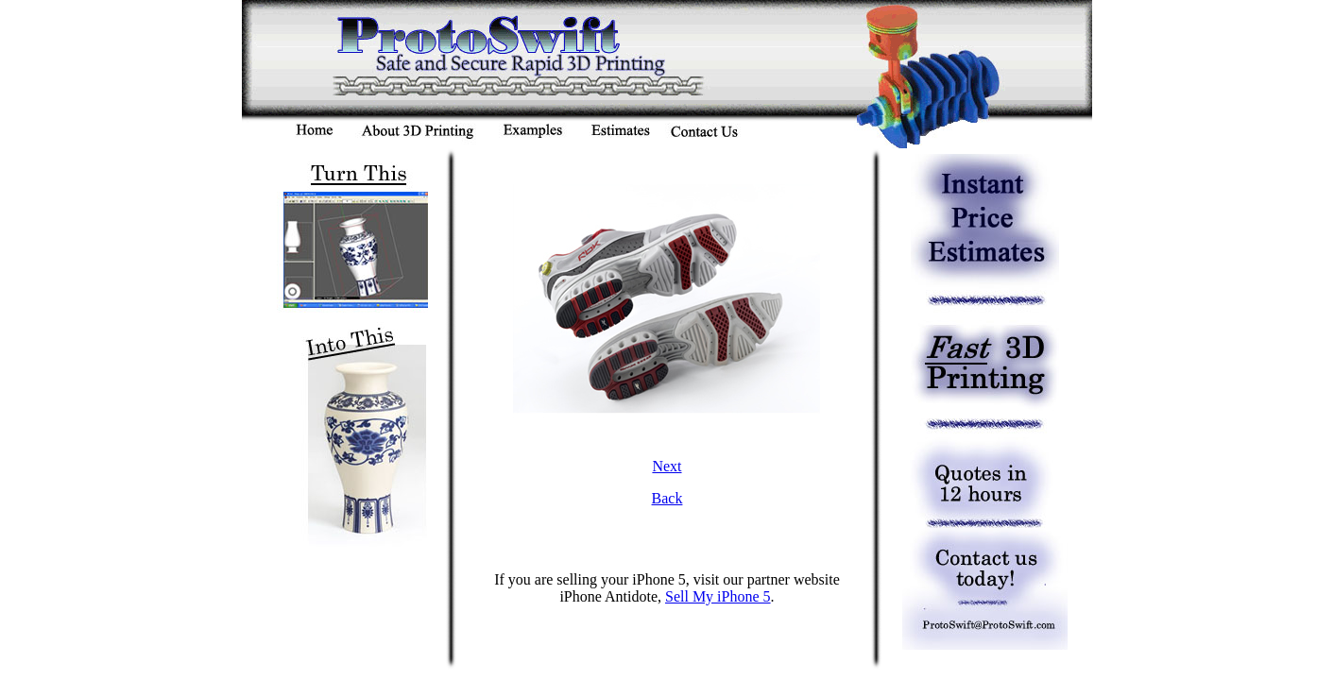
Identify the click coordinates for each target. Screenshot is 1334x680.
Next (666, 466)
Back (667, 498)
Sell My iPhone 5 (718, 596)
